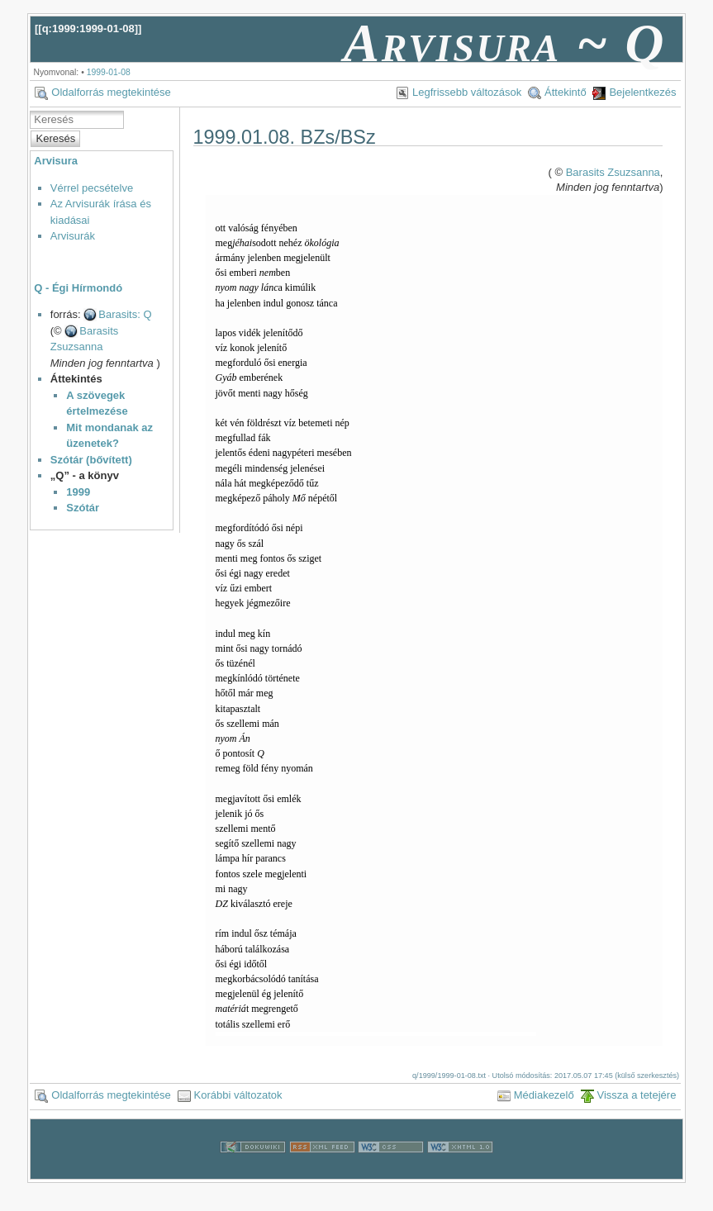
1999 (78, 492)
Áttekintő (565, 92)
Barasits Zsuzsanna (613, 172)
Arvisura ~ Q (505, 43)
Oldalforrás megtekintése (111, 92)
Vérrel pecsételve (91, 188)
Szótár (82, 507)
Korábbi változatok (238, 1095)
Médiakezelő (544, 1095)
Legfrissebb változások (466, 92)
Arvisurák (72, 236)
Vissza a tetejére (637, 1095)
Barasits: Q (124, 314)
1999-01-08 (109, 72)
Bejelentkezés (642, 92)
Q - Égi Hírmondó (78, 288)
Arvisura (56, 160)
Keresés (56, 138)
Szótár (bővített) (91, 460)
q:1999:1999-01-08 (88, 28)
